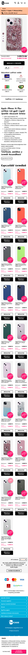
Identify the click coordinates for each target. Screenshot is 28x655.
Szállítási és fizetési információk (14, 613)
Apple (10, 10)
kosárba (16, 67)
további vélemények (14, 570)
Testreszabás (6, 651)
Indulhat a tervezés (14, 63)
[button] (15, 3)
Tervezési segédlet (14, 601)
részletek (7, 198)
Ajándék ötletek (14, 598)
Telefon (3, 10)
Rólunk (14, 607)
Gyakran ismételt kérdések (14, 604)
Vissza (3, 8)
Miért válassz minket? (14, 616)
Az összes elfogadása (18, 651)
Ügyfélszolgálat (14, 610)
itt (10, 646)
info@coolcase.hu (14, 631)
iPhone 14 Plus (18, 10)
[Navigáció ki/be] (25, 3)
